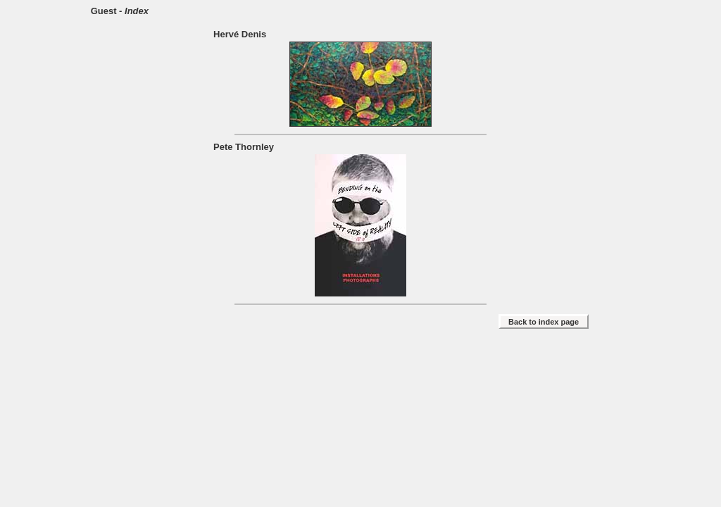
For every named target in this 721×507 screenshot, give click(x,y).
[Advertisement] (360, 374)
